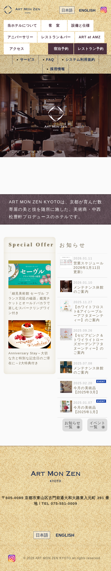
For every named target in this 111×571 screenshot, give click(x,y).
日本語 (67, 10)
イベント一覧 (97, 425)
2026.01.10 (82, 287)
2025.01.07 (83, 407)
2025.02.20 (83, 387)
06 (28, 152)
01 (2, 152)
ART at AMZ (90, 37)
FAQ (50, 60)
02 (7, 152)
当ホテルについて (22, 25)
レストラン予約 (91, 49)
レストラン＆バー (56, 37)
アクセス (16, 49)
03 (12, 152)
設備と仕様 (80, 25)
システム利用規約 (80, 60)
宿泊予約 (61, 49)
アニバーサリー (20, 37)
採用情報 (57, 69)
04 (18, 152)
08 (38, 152)
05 (23, 152)
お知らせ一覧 (72, 425)
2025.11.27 (82, 311)
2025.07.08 (82, 368)
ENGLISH (87, 10)
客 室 (54, 25)
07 (33, 152)
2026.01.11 (82, 265)
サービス (27, 60)
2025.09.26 (82, 342)
